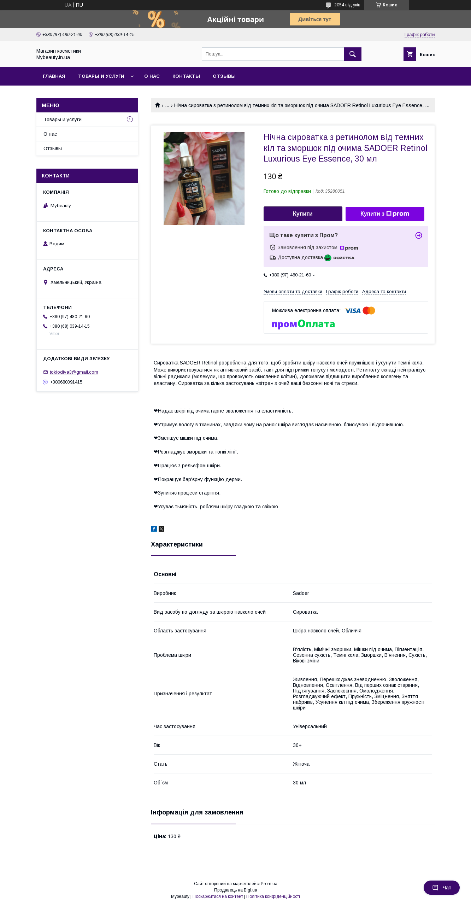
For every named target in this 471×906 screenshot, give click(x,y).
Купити (303, 214)
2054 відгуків (347, 4)
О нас (152, 76)
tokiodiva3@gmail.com (74, 372)
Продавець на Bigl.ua (235, 890)
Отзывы (224, 76)
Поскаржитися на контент (218, 896)
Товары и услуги (101, 76)
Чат (441, 887)
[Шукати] (352, 54)
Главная (54, 76)
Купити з (384, 214)
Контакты (186, 76)
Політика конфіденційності (273, 896)
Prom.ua (269, 883)
